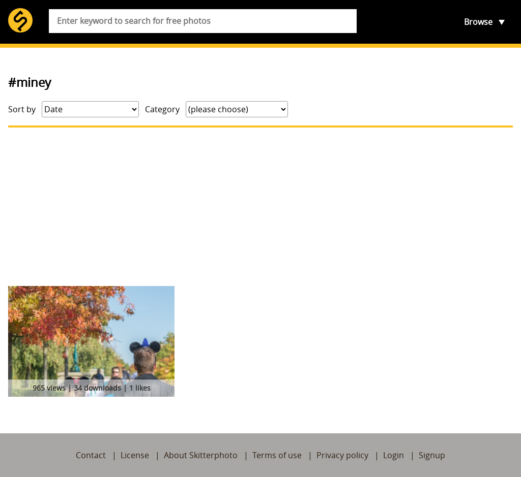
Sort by (22, 109)
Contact (91, 455)
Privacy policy (342, 455)
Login (393, 455)
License (135, 455)
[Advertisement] (260, 207)
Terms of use (277, 455)
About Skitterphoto (201, 455)
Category (162, 109)
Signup (432, 455)
